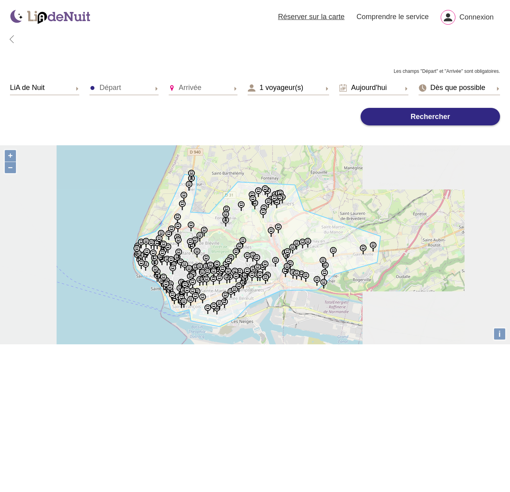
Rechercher (430, 120)
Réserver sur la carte (311, 18)
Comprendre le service (393, 18)
